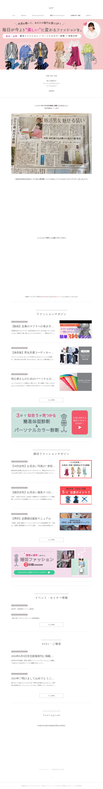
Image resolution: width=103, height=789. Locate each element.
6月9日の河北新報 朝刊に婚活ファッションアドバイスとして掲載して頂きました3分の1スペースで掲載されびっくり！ (33, 662)
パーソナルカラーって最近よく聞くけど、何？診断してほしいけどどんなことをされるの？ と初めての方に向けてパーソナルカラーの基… (33, 384)
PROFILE (23, 15)
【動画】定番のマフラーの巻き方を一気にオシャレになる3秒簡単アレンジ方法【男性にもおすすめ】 (33, 326)
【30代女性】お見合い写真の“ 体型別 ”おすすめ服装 (33, 466)
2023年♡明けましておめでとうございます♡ (33, 678)
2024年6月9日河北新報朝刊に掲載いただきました (33, 656)
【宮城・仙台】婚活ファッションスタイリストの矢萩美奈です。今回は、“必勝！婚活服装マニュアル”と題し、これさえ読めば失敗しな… (33, 524)
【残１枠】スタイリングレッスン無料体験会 (25, 618)
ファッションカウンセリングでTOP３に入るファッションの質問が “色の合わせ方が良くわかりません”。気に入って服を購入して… (32, 358)
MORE (87, 15)
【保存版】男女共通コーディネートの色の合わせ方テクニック (33, 352)
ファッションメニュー (38, 15)
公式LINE (44, 296)
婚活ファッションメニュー (57, 15)
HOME (13, 15)
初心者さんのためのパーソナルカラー (33, 378)
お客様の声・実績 (75, 15)
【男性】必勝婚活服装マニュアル (31, 518)
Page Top (51, 778)
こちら (54, 108)
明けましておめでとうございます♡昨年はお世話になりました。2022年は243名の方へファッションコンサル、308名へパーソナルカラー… (33, 684)
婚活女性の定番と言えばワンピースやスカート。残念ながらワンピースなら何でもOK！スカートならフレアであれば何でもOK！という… (33, 472)
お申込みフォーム (56, 296)
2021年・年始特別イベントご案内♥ (22, 609)
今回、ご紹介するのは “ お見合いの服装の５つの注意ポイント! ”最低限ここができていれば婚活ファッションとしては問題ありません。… (33, 498)
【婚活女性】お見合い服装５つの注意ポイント (33, 492)
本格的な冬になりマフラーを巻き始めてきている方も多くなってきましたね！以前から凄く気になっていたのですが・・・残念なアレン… (33, 332)
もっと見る (51, 400)
